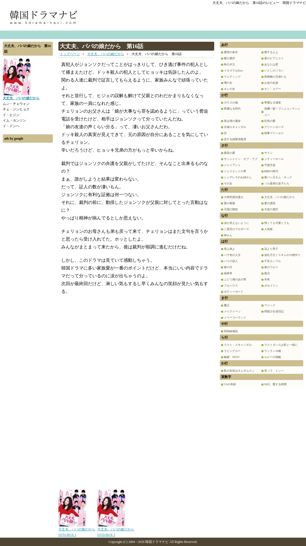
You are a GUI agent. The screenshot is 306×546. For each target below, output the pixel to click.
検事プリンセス (274, 133)
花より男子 (271, 248)
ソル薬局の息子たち (276, 183)
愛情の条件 (231, 52)
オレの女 (229, 88)
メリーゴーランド (235, 317)
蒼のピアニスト (274, 58)
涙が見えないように (236, 222)
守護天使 (269, 165)
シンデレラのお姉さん (238, 177)
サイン (268, 152)
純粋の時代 (271, 171)
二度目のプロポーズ (236, 229)
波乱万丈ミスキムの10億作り (282, 254)
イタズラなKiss (233, 70)
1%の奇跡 (230, 384)
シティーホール (274, 158)
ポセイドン (271, 285)
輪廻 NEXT (232, 357)
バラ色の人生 (232, 254)
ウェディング (232, 76)
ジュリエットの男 (235, 171)
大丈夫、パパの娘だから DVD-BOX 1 (76, 530)
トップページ (70, 54)
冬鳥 (267, 279)
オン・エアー (272, 88)
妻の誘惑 (269, 203)
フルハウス (231, 285)
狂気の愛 (269, 120)
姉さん (228, 235)
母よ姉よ (229, 248)
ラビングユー (232, 350)
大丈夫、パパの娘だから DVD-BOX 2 (115, 530)
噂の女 (228, 82)
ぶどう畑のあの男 (235, 279)
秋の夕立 (229, 64)
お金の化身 (271, 82)
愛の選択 (229, 58)
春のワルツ (271, 267)
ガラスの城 (231, 102)
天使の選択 (271, 209)
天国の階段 (231, 209)
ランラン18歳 (272, 350)
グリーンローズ (274, 127)
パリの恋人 (231, 261)
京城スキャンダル (235, 127)
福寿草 (228, 273)
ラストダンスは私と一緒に (281, 344)
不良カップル (272, 261)
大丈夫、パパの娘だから (105, 54)
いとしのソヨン (274, 70)
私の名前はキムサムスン (239, 370)
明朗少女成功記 (274, 311)
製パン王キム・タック (278, 177)
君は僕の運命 (232, 120)
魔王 (227, 305)
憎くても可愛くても (276, 222)
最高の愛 (229, 152)
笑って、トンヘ (274, 370)
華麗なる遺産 (272, 102)
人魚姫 (268, 229)
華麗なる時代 (232, 108)
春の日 (228, 267)
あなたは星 (271, 64)
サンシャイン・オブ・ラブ (240, 158)
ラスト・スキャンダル (238, 344)
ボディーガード (233, 291)
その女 (228, 183)
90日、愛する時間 (275, 384)
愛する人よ (271, 52)
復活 (267, 273)
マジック (269, 305)
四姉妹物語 (231, 331)
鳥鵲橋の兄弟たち (275, 76)
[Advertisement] (28, 228)
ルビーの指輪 (272, 357)
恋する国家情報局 (235, 139)
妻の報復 (229, 203)
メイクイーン (232, 311)
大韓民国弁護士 (233, 197)
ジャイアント (232, 165)
